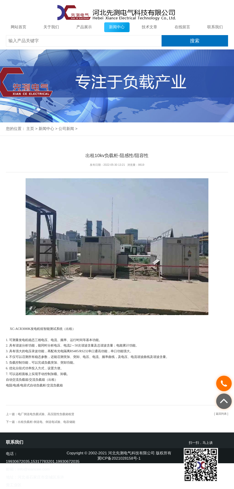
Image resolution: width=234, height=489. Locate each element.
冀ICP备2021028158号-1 (119, 458)
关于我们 (51, 27)
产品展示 (84, 27)
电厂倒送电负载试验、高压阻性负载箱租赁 (46, 414)
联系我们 (215, 27)
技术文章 (149, 27)
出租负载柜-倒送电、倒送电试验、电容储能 (46, 422)
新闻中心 (117, 27)
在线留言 (182, 27)
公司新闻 (66, 129)
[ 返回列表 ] (221, 413)
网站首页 (18, 27)
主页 (30, 129)
